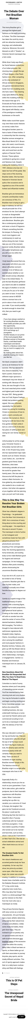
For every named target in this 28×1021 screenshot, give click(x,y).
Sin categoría (7, 973)
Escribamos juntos (14, 2)
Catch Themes (16, 1017)
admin (20, 22)
